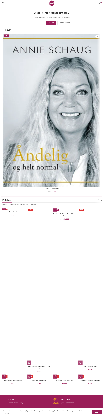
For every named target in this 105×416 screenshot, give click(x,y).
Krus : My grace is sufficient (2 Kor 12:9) (39, 368)
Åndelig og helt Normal (52, 189)
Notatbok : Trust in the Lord (64, 381)
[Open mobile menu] (3, 3)
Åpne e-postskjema (67, 403)
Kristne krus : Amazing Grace (13, 212)
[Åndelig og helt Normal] (51, 110)
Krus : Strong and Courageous (13, 381)
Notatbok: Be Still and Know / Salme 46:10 (64, 215)
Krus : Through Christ (90, 367)
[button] (97, 36)
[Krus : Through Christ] (90, 286)
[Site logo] (51, 3)
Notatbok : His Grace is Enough (90, 381)
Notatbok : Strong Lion (39, 381)
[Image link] (16, 16)
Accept (97, 412)
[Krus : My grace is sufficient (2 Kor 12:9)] (39, 286)
